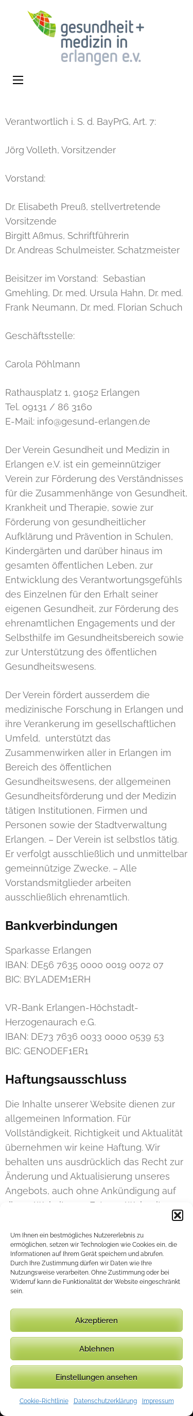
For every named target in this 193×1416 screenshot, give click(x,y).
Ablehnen (96, 1349)
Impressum (158, 1401)
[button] (177, 1215)
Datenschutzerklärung (105, 1401)
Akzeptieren (96, 1320)
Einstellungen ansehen (96, 1377)
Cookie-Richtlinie (44, 1401)
